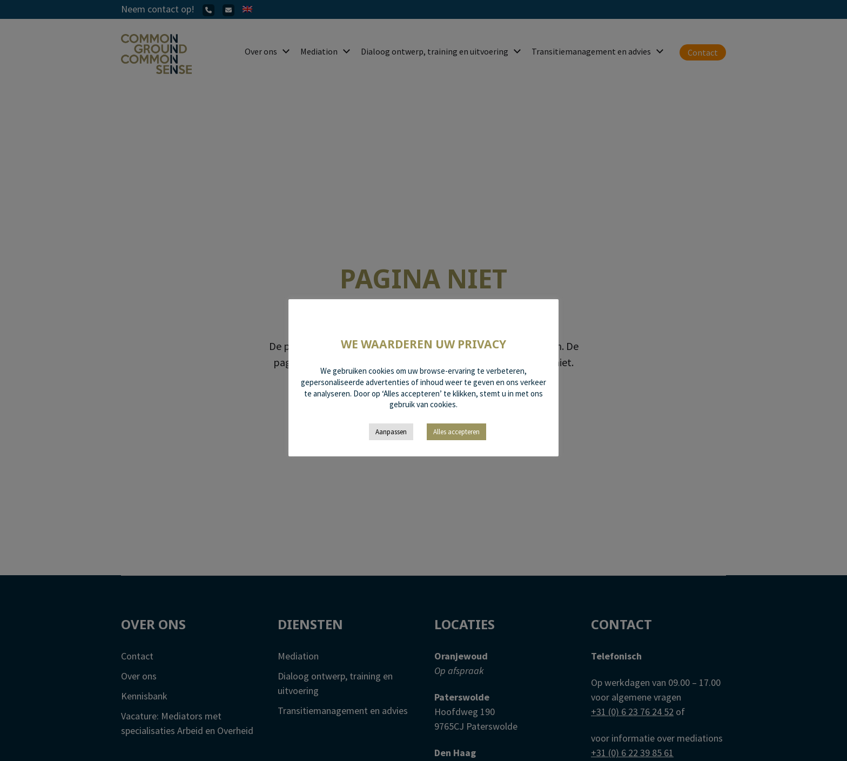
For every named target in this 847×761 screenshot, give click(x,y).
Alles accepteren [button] (456, 431)
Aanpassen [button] (391, 431)
